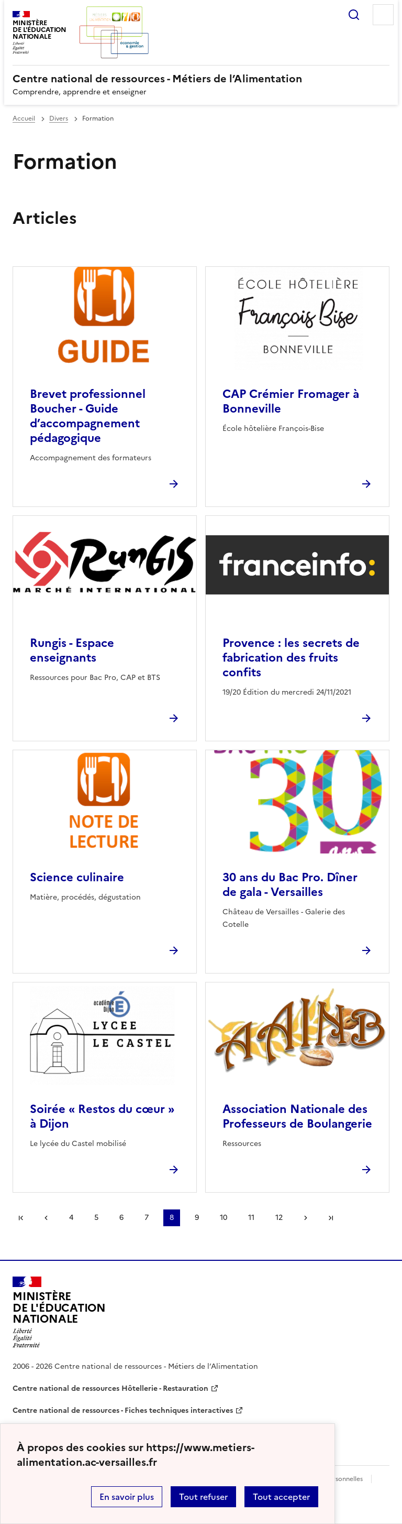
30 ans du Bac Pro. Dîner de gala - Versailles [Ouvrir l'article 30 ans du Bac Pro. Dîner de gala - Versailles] (290, 885)
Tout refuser (203, 1496)
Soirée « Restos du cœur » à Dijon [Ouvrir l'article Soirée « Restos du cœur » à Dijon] (102, 1116)
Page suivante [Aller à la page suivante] (305, 1217)
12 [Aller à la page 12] (279, 1217)
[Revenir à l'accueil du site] (59, 1312)
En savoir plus (126, 1496)
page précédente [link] (46, 1217)
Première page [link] (21, 1217)
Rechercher (353, 14)
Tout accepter (281, 1496)
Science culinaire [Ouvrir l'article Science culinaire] (77, 877)
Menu (383, 14)
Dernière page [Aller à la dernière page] (330, 1217)
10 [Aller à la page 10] (223, 1217)
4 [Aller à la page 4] (71, 1217)
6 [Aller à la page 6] (121, 1217)
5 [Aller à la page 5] (96, 1217)
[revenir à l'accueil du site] (201, 78)
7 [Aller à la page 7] (146, 1217)
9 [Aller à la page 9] (197, 1217)
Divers (58, 118)
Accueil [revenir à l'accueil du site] (24, 118)
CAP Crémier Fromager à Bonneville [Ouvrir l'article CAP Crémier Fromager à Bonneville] (290, 401)
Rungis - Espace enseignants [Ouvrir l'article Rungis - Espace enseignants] (72, 650)
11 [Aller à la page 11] (251, 1217)
